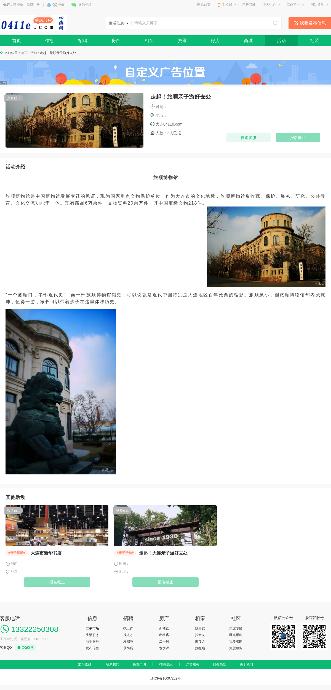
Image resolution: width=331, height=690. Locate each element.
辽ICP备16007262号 (165, 678)
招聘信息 (166, 664)
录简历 (128, 648)
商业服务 (92, 641)
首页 (16, 40)
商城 (248, 40)
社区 (314, 40)
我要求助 (235, 641)
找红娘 (200, 648)
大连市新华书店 (46, 553)
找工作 (128, 628)
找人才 (128, 635)
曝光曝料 (235, 635)
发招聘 (128, 641)
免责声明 (139, 664)
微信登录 (85, 5)
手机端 (227, 5)
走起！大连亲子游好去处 (163, 553)
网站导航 (317, 5)
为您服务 (235, 648)
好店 (215, 40)
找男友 (200, 628)
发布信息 (92, 648)
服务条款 (219, 664)
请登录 (18, 5)
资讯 (182, 40)
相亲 (149, 40)
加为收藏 (84, 664)
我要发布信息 (313, 23)
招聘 (82, 40)
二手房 (164, 641)
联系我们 (112, 664)
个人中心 (269, 5)
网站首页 (203, 5)
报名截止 (57, 582)
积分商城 (248, 5)
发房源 (164, 648)
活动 (281, 40)
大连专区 (235, 628)
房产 (115, 40)
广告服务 (192, 664)
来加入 (200, 641)
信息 (49, 40)
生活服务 (92, 635)
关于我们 (246, 664)
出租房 (164, 635)
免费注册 (33, 5)
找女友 (200, 635)
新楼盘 (164, 628)
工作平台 (293, 5)
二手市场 (92, 628)
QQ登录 (58, 5)
